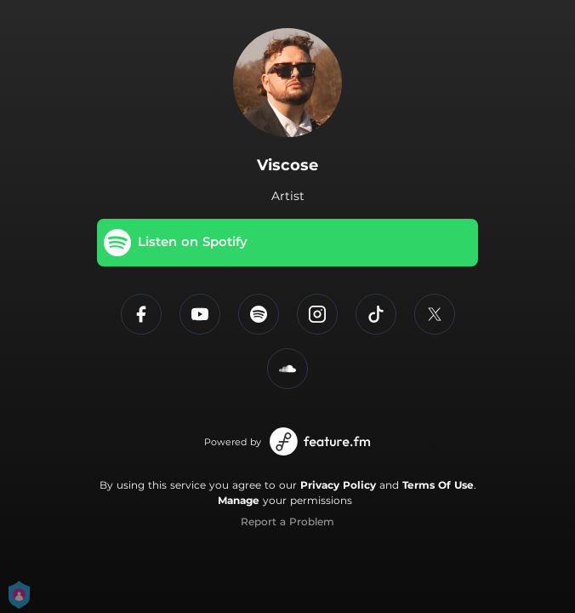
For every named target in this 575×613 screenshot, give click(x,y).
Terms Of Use (438, 484)
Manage (238, 500)
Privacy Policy (338, 484)
